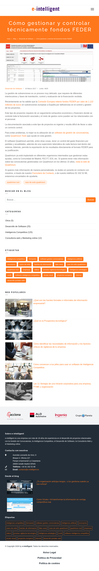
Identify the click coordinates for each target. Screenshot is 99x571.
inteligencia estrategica (78, 270)
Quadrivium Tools (19, 136)
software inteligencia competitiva (27, 275)
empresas (26, 270)
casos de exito (24, 264)
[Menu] (92, 9)
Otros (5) (9, 220)
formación (32, 259)
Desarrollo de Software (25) (18, 226)
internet (78, 275)
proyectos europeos (64, 275)
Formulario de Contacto (43, 173)
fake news (59, 264)
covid (9, 275)
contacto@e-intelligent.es (29, 470)
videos (36, 270)
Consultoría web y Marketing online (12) (23, 238)
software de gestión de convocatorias (72, 133)
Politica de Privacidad (49, 558)
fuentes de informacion (42, 264)
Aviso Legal (49, 552)
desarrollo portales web (16, 280)
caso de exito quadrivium (35, 182)
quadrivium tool (13, 182)
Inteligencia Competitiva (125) (19, 232)
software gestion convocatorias (51, 259)
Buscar (91, 200)
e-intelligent (27, 546)
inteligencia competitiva (16, 259)
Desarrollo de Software (13, 89)
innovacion (11, 264)
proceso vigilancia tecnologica (54, 270)
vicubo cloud (48, 275)
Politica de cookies (49, 563)
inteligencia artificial (74, 259)
